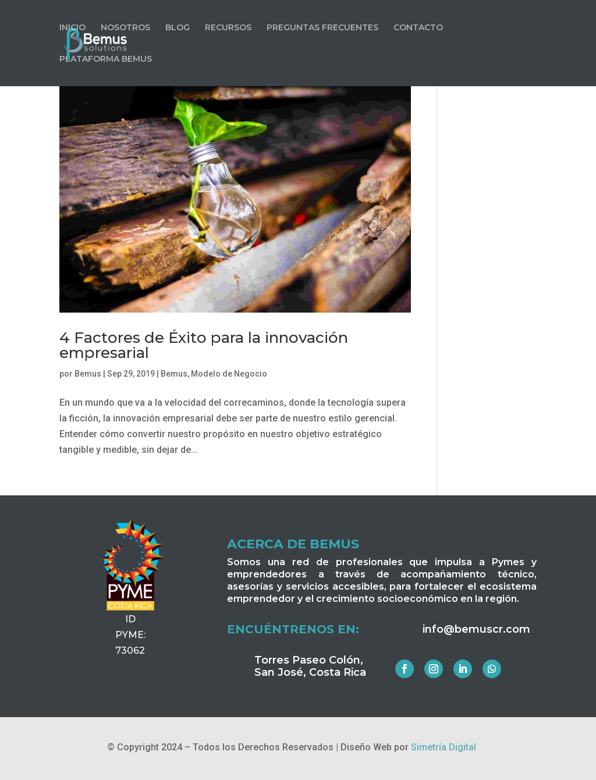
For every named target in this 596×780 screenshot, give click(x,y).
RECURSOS (228, 28)
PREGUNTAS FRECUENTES (322, 28)
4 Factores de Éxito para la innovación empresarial (203, 345)
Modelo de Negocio (229, 373)
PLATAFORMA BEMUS (105, 59)
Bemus (87, 373)
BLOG (177, 28)
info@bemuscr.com (476, 629)
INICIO (72, 28)
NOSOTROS (125, 28)
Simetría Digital (443, 747)
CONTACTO (418, 28)
